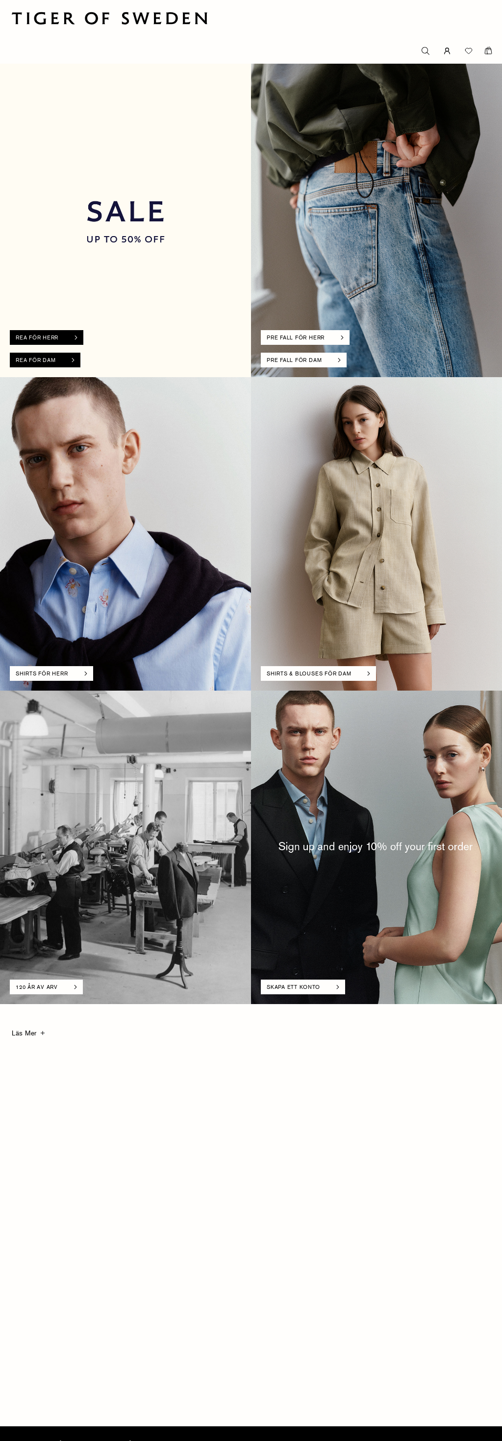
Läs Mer (24, 1033)
